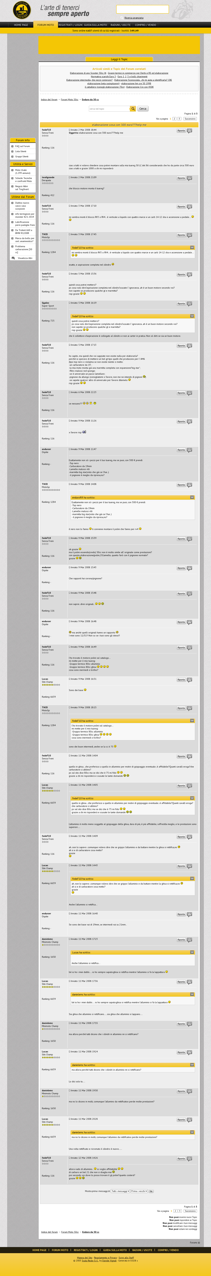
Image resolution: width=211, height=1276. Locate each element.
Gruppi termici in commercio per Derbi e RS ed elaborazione (138, 73)
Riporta (181, 130)
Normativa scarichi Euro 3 (103, 76)
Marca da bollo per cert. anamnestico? (24, 240)
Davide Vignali (109, 1260)
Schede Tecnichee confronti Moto (23, 180)
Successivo (190, 118)
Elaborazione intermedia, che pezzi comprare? (89, 79)
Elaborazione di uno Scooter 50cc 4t (88, 73)
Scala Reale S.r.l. (90, 1260)
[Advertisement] (119, 44)
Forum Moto (45, 24)
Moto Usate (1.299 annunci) (22, 171)
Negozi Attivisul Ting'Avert (22, 188)
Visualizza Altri (25, 258)
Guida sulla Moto (95, 24)
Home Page (21, 24)
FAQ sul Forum (22, 146)
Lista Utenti (20, 151)
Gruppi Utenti (21, 156)
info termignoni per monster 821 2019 (24, 215)
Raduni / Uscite (121, 24)
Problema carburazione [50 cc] (23, 249)
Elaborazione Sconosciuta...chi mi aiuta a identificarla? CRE (143, 79)
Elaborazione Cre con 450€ (140, 86)
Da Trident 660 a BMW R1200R (23, 232)
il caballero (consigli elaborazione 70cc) (105, 86)
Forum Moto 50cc (69, 99)
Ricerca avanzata (133, 17)
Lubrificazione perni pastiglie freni (25, 223)
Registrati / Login (70, 24)
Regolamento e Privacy (105, 1257)
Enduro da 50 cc (90, 99)
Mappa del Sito (84, 1257)
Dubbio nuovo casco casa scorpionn (22, 205)
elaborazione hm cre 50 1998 (136, 83)
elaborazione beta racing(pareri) (103, 83)
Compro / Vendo (145, 24)
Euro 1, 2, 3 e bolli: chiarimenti (132, 76)
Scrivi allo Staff (126, 1257)
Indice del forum (49, 99)
